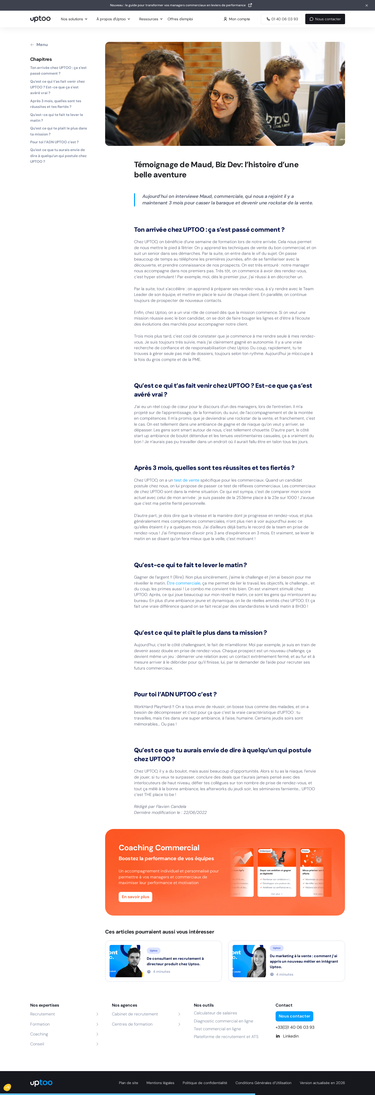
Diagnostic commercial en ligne (223, 1021)
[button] (11, 1086)
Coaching (39, 1034)
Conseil (37, 1044)
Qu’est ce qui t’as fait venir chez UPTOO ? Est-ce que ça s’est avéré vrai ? (57, 87)
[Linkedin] (310, 1036)
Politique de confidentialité (205, 1082)
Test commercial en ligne (217, 1029)
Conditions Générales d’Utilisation (263, 1082)
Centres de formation (132, 1024)
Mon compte (236, 19)
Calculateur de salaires (215, 1013)
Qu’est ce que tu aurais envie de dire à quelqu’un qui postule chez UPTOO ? (58, 155)
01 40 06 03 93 (281, 19)
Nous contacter (325, 19)
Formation (40, 1024)
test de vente (186, 480)
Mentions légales (160, 1082)
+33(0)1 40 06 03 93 (295, 1027)
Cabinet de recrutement (135, 1014)
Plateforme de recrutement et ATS (226, 1036)
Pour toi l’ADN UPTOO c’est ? (54, 142)
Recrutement (42, 1014)
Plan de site (128, 1082)
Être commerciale (183, 583)
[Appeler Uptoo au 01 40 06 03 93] (281, 19)
